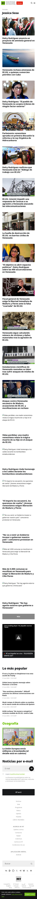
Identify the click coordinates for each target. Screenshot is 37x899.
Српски (24, 886)
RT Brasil (16, 884)
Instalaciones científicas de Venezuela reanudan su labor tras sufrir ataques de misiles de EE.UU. (18, 370)
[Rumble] (9, 870)
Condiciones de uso (18, 845)
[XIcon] (16, 870)
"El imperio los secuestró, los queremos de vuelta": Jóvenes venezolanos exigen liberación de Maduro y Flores (17, 504)
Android (18, 855)
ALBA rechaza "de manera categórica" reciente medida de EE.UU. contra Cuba (17, 712)
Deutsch (30, 884)
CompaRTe (7, 884)
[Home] (3, 3)
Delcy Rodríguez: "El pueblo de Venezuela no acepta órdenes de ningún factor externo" (18, 104)
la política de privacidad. (17, 774)
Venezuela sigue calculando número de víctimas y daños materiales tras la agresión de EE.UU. (17, 336)
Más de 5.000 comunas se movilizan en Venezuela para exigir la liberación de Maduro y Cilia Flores (18, 572)
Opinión (18, 814)
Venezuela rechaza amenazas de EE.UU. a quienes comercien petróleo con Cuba (18, 72)
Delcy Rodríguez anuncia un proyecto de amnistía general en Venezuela (18, 40)
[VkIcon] (6, 870)
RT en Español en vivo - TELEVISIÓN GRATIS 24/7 (18, 654)
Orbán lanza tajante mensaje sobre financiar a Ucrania (16, 683)
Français (16, 886)
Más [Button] (18, 616)
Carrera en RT (18, 842)
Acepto (15, 774)
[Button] (31, 3)
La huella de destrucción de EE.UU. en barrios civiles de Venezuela (16, 235)
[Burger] (34, 3)
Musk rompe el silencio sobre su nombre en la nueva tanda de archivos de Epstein (18, 703)
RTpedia (18, 817)
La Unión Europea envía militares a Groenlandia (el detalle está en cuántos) (15, 751)
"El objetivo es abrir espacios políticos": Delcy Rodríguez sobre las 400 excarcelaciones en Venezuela (17, 268)
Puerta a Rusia (27, 888)
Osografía (10, 723)
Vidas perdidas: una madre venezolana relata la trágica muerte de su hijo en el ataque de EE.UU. (17, 439)
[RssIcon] (27, 870)
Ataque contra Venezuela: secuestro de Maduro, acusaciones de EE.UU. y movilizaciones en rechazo (15, 404)
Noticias (18, 801)
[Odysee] (13, 870)
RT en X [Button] (18, 792)
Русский (31, 886)
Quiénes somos (19, 829)
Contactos (18, 833)
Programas (18, 807)
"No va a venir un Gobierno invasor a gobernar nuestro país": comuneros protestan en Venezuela (17, 538)
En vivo (19, 3)
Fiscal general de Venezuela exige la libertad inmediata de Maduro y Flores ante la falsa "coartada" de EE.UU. (17, 302)
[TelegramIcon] (20, 870)
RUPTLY (17, 888)
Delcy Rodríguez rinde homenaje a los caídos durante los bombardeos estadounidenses (18, 471)
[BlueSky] (23, 870)
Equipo (18, 836)
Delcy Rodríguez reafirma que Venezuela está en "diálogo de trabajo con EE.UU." (17, 169)
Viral (18, 804)
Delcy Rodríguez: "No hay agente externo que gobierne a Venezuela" (17, 605)
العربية (23, 884)
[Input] (18, 768)
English (8, 886)
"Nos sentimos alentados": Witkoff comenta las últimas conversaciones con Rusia (18, 693)
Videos (18, 810)
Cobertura (18, 839)
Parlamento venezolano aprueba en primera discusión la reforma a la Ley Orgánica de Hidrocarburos (18, 137)
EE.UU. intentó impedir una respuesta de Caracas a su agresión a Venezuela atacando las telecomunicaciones (17, 202)
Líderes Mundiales (18, 820)
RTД (10, 888)
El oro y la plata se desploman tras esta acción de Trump (17, 674)
